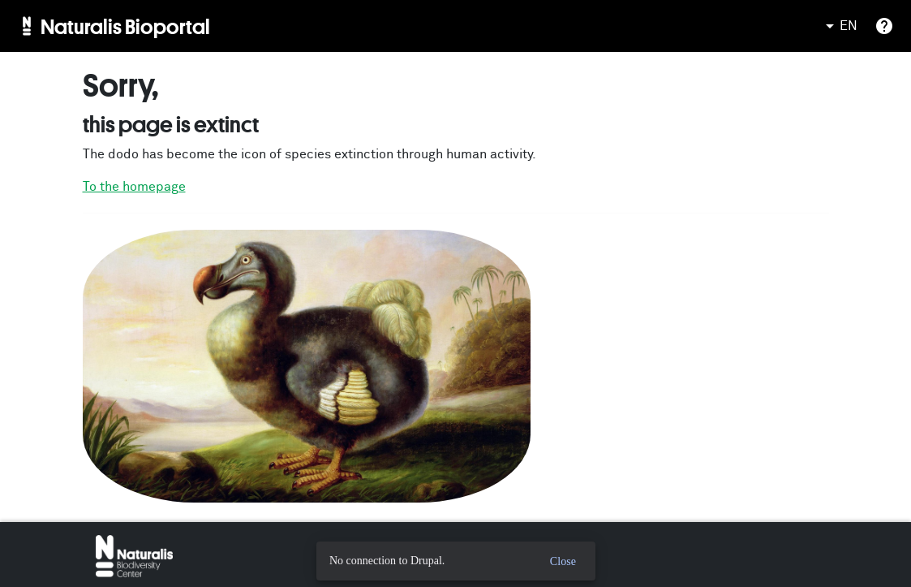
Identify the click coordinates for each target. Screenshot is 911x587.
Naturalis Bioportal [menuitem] (125, 26)
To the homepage (134, 186)
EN (838, 26)
